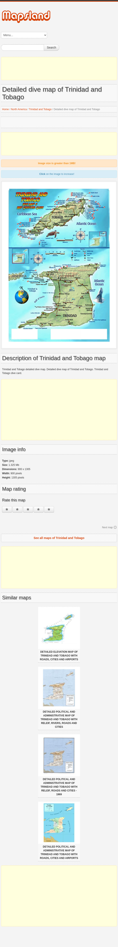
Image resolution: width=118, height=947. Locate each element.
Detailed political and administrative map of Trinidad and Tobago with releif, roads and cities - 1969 (59, 787)
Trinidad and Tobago (40, 109)
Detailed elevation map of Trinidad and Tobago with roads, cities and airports (59, 655)
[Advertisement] (59, 68)
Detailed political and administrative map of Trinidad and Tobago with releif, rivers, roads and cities (59, 719)
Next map (107, 527)
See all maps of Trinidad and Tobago (59, 538)
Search (51, 47)
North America (19, 109)
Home (5, 109)
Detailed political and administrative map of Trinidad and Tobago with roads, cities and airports (59, 852)
